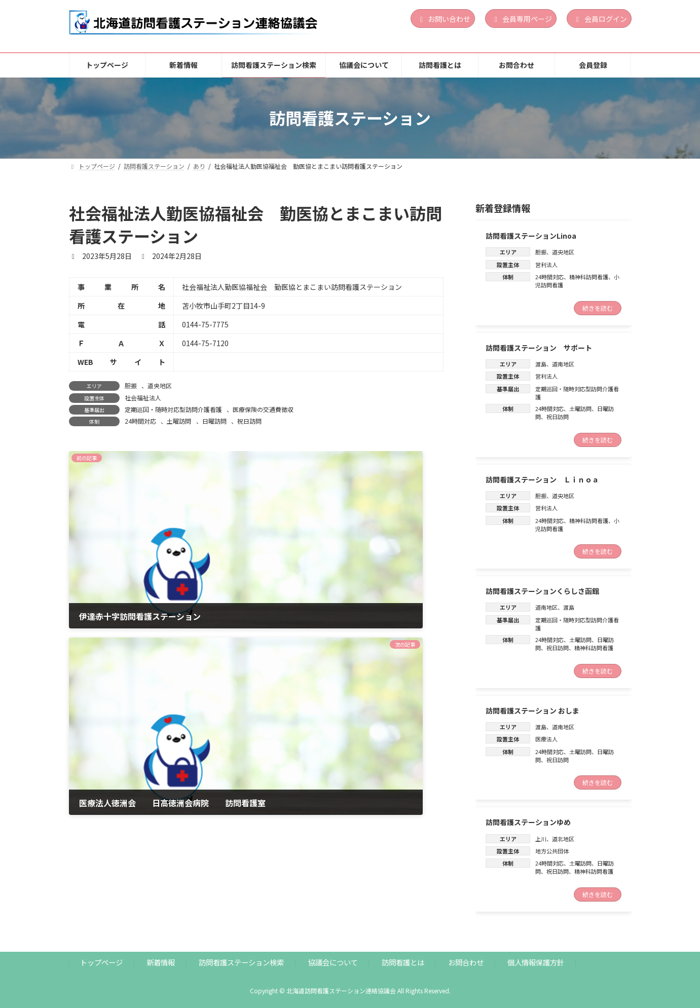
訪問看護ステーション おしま (532, 710)
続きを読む (597, 307)
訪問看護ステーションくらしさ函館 (542, 591)
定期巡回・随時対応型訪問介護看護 (173, 409)
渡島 (540, 364)
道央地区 (160, 385)
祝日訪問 (249, 421)
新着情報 (160, 962)
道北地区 (563, 838)
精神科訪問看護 (588, 277)
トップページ (101, 962)
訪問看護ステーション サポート (539, 347)
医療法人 (546, 739)
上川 (540, 838)
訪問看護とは (403, 962)
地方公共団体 (552, 851)
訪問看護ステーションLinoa (531, 236)
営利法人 (546, 264)
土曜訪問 (179, 421)
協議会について (333, 962)
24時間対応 (140, 421)
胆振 (131, 385)
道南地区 (563, 364)
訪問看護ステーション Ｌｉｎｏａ (542, 479)
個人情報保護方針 (535, 962)
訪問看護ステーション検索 (241, 962)
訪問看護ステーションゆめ (528, 822)
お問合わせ (466, 962)
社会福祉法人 (143, 397)
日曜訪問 (214, 421)
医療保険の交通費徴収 (263, 409)
